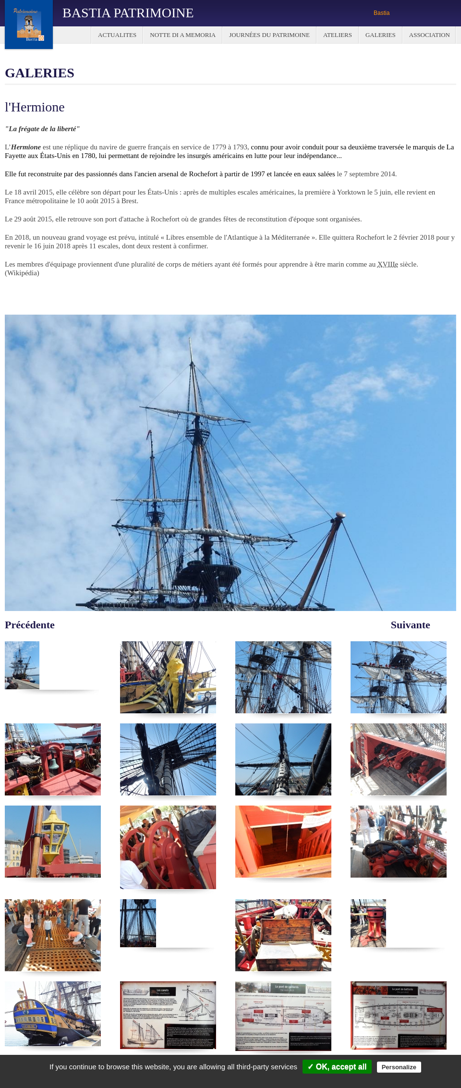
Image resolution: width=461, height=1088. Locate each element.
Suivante (410, 624)
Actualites (117, 34)
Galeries (380, 34)
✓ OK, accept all (336, 1067)
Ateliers (337, 34)
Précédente (30, 624)
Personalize (399, 1067)
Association (429, 34)
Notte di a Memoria (183, 34)
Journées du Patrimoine (269, 34)
